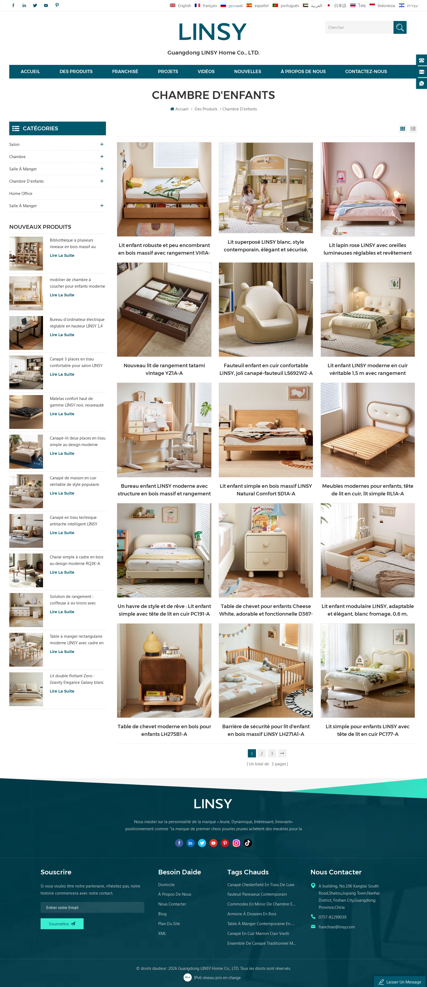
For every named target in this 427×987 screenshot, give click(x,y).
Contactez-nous (366, 71)
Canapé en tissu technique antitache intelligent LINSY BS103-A (73, 520)
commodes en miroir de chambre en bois (262, 904)
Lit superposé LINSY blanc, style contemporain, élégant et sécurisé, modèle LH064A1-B (266, 246)
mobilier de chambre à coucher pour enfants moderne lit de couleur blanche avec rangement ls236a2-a (77, 283)
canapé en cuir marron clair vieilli (258, 933)
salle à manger (23, 168)
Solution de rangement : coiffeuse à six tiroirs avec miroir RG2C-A (73, 600)
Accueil (30, 71)
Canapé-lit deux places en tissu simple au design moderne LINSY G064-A (77, 441)
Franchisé (125, 71)
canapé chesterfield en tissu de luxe (260, 884)
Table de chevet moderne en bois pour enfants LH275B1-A (164, 730)
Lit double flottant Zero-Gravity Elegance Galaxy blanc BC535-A (77, 679)
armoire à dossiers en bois (251, 913)
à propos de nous (174, 894)
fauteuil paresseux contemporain (257, 894)
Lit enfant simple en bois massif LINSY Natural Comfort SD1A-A (266, 490)
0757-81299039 (332, 917)
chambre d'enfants (26, 181)
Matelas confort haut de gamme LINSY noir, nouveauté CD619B (77, 402)
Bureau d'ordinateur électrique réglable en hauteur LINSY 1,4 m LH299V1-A (77, 323)
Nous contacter (172, 904)
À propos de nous (303, 71)
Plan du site (169, 923)
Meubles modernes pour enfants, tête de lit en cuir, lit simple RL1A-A (367, 490)
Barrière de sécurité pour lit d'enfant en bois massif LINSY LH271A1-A (266, 730)
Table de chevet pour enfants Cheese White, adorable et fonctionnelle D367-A (266, 610)
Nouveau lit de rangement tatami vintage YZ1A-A (164, 369)
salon (14, 144)
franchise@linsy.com (337, 926)
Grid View (403, 129)
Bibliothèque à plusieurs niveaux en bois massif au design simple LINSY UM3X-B (76, 243)
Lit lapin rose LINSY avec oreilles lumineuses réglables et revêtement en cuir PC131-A (368, 249)
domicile (166, 884)
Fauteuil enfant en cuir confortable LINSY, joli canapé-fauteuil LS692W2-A (266, 369)
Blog (162, 913)
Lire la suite (62, 255)
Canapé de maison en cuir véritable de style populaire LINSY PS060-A (74, 481)
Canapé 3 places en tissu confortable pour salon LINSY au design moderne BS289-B (76, 362)
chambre (17, 156)
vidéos (206, 71)
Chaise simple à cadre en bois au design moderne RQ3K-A (76, 560)
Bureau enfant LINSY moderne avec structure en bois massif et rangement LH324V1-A (164, 490)
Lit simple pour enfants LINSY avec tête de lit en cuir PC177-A (368, 730)
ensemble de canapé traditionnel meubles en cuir (262, 943)
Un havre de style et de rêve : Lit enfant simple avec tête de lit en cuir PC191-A (164, 610)
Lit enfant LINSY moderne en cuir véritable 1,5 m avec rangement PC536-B (368, 370)
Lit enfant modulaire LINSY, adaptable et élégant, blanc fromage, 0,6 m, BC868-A (368, 610)
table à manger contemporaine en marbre (262, 923)
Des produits (76, 71)
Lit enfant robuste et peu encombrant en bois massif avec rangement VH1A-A (164, 249)
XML (162, 933)
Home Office (20, 193)
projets (168, 71)
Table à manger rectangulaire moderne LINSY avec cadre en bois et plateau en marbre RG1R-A (76, 639)
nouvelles (247, 71)
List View (413, 129)
